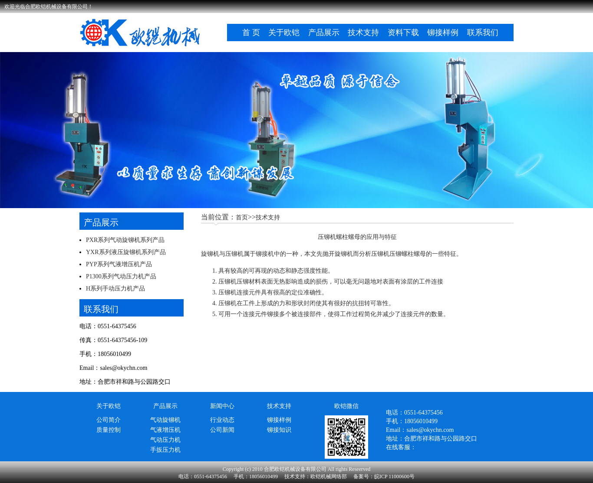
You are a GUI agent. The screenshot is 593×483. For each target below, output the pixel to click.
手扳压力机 (165, 450)
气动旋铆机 (165, 420)
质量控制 (108, 430)
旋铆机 (210, 254)
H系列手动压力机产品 (115, 288)
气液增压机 (165, 430)
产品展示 (323, 32)
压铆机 (227, 281)
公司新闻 (222, 430)
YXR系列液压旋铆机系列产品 (126, 252)
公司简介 (108, 420)
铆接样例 (442, 32)
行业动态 (222, 420)
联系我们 (482, 32)
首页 (242, 217)
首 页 (251, 32)
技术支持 (363, 32)
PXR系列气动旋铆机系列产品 (125, 240)
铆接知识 (279, 430)
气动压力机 (165, 440)
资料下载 (403, 32)
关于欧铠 (284, 32)
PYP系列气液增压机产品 (119, 264)
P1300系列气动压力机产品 (121, 276)
